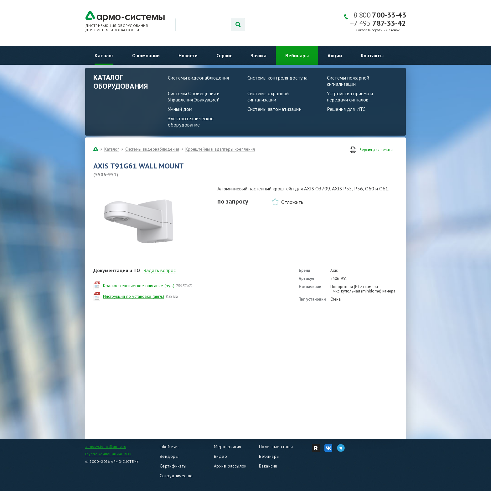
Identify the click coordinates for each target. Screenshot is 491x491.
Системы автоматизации (274, 109)
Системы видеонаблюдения (198, 78)
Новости (188, 55)
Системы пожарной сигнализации (348, 81)
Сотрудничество (176, 475)
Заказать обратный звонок (378, 30)
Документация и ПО (116, 270)
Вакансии (268, 466)
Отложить (292, 202)
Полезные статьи (276, 446)
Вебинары (297, 55)
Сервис (224, 55)
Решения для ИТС (346, 109)
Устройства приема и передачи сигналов (350, 96)
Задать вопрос (160, 270)
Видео (220, 456)
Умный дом (180, 109)
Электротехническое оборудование (191, 121)
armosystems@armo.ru (105, 446)
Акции (335, 55)
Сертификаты (173, 466)
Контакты (372, 55)
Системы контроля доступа (277, 78)
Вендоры (169, 456)
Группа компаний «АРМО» (108, 454)
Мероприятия (227, 446)
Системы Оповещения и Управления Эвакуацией (194, 96)
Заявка (258, 55)
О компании (146, 55)
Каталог (104, 55)
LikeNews (169, 446)
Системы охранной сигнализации (268, 96)
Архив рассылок (230, 466)
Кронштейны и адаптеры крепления (220, 149)
